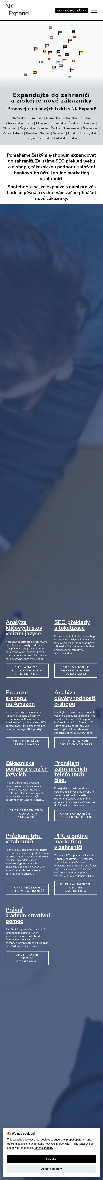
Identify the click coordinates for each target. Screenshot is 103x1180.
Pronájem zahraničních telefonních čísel (70, 771)
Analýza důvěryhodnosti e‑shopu (75, 698)
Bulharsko (88, 123)
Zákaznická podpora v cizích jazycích (27, 768)
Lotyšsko (61, 138)
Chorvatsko (14, 123)
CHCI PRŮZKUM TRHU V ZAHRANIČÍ (27, 889)
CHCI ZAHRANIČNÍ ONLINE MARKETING (76, 887)
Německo (53, 118)
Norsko (45, 133)
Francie (43, 128)
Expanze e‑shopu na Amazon (20, 698)
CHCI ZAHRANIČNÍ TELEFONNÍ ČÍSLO (76, 815)
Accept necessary (51, 1168)
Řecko (55, 128)
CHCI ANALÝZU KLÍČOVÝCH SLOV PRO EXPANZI (27, 670)
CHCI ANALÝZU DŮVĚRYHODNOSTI (76, 742)
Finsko (73, 133)
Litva (74, 138)
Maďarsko (19, 118)
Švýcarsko (27, 128)
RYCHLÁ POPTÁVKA (72, 10)
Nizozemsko (71, 128)
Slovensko (58, 123)
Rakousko (70, 118)
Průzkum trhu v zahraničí (24, 838)
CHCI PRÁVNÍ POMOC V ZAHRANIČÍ (27, 958)
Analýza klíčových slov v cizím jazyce (24, 627)
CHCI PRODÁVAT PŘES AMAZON (27, 742)
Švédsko (59, 133)
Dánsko (31, 133)
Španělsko (90, 128)
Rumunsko (35, 118)
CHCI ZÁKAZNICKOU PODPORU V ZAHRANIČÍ (27, 814)
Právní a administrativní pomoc (28, 915)
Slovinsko (10, 128)
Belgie (30, 138)
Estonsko (45, 138)
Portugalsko (89, 133)
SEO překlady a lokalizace (72, 625)
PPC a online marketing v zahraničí (71, 841)
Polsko (85, 118)
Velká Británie (13, 133)
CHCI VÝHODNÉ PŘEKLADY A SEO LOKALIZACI (76, 670)
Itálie (29, 123)
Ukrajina (42, 123)
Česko (73, 123)
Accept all (51, 1158)
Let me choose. (43, 1148)
